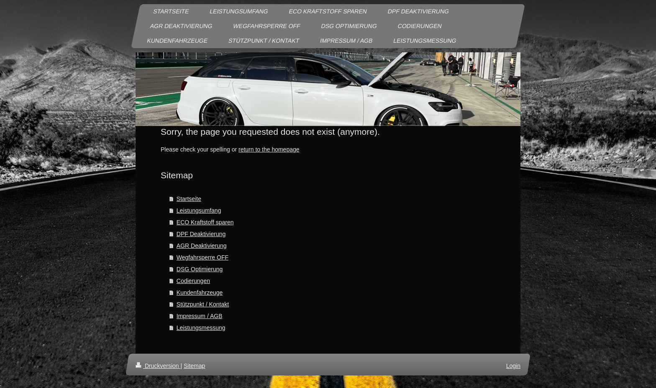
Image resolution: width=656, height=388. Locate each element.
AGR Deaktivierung (202, 245)
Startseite (189, 198)
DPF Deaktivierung (201, 234)
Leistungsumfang (199, 210)
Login (513, 365)
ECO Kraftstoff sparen (205, 222)
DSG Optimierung (200, 269)
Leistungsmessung (201, 327)
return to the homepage (269, 149)
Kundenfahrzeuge (200, 292)
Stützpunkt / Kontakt (203, 304)
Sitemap (194, 365)
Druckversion (158, 365)
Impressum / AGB (200, 316)
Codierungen (193, 281)
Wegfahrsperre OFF (202, 257)
